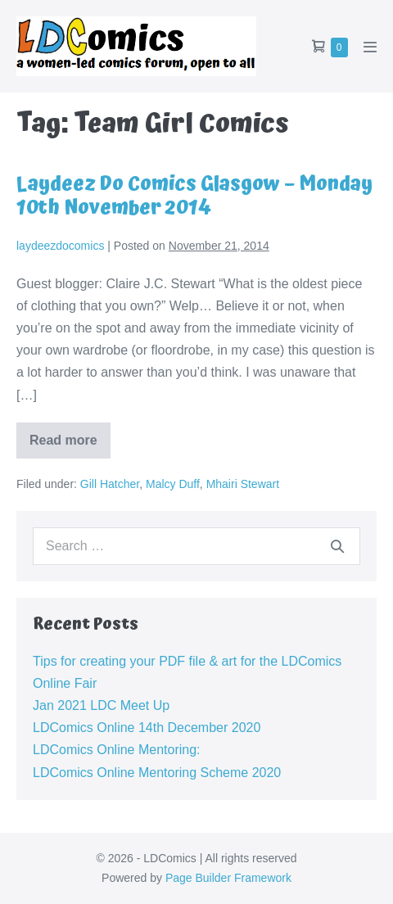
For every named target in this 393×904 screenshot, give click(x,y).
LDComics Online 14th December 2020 (146, 727)
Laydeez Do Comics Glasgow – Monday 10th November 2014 (194, 196)
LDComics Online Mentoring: (117, 750)
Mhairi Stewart (242, 483)
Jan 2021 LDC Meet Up (101, 705)
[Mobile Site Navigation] (370, 46)
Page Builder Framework (228, 877)
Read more (70, 446)
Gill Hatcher (109, 483)
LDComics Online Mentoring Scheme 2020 (157, 773)
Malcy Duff (173, 483)
